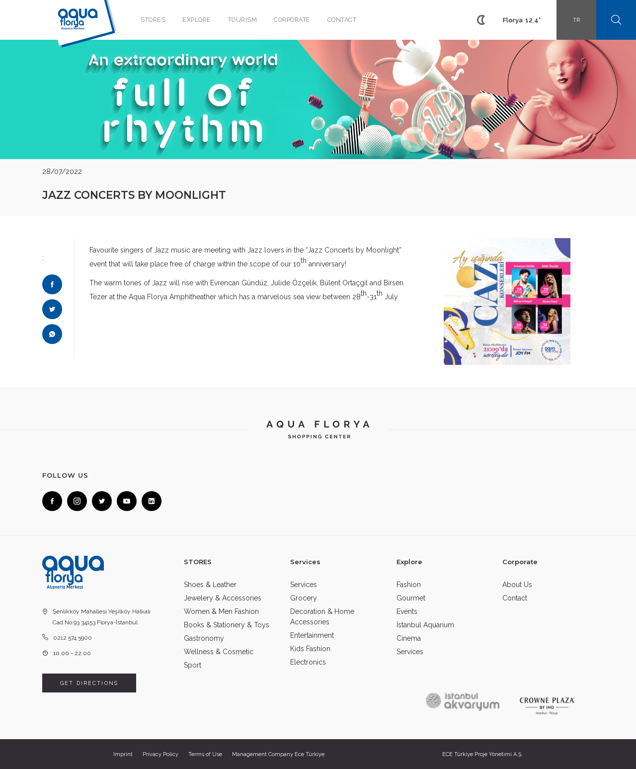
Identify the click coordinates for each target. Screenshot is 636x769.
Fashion (409, 585)
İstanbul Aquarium (425, 625)
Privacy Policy (160, 754)
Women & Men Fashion (221, 611)
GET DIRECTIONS (89, 683)
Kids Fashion (310, 649)
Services (303, 585)
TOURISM (242, 19)
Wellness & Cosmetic (218, 652)
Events (407, 611)
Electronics (308, 662)
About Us (517, 585)
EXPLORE (196, 19)
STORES (153, 19)
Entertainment (312, 635)
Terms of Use (205, 754)
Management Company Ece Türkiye (278, 754)
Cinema (409, 638)
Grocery (303, 598)
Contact (514, 598)
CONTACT (342, 19)
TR (576, 20)
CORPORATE (292, 19)
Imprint (123, 754)
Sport (192, 665)
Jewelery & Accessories (222, 598)
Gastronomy (204, 638)
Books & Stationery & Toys (226, 625)
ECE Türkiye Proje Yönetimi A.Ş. (482, 754)
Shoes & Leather (210, 585)
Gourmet (411, 598)
